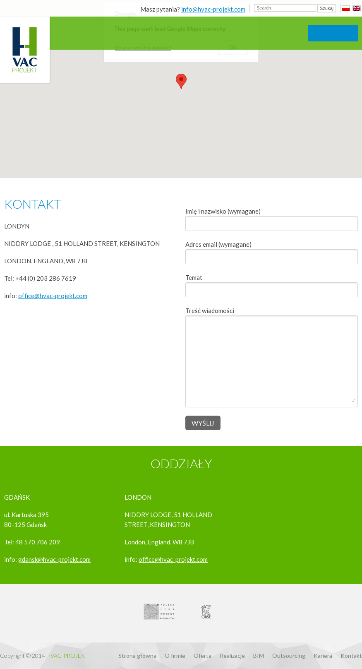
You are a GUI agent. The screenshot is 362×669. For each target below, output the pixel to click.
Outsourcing (288, 655)
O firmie (175, 655)
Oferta (202, 655)
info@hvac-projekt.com (213, 9)
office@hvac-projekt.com (52, 295)
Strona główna (137, 655)
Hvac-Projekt (67, 655)
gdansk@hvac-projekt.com (54, 559)
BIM (258, 655)
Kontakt (351, 655)
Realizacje (232, 655)
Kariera (323, 655)
